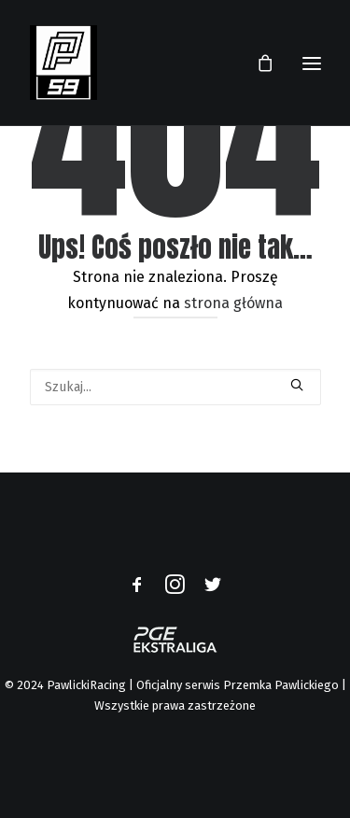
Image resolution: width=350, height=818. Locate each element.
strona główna (233, 303)
